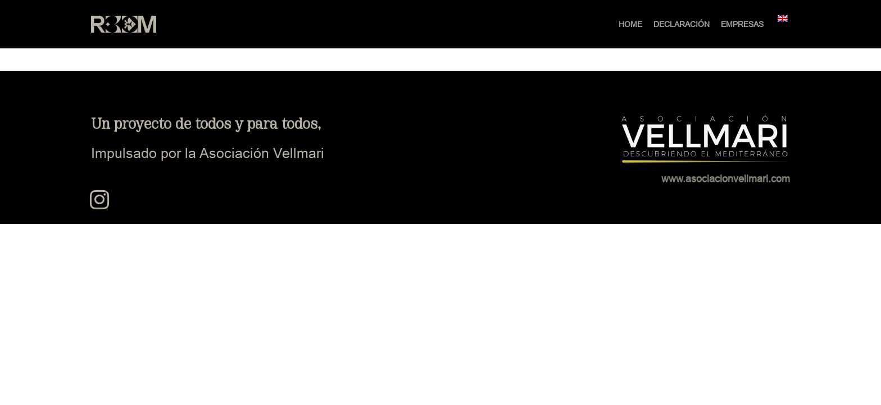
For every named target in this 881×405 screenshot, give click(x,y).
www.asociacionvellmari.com (725, 178)
